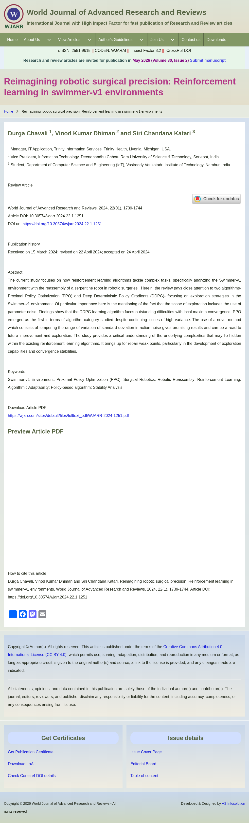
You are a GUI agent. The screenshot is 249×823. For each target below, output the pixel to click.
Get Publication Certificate (30, 752)
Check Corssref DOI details (32, 776)
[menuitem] (12, 39)
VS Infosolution (233, 803)
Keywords (16, 372)
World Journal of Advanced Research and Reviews (116, 12)
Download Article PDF (27, 408)
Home (8, 111)
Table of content (144, 776)
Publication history (24, 244)
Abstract (15, 272)
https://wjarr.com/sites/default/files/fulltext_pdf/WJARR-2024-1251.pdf (68, 415)
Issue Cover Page (146, 752)
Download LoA (21, 764)
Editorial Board (143, 764)
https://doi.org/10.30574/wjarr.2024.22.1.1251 (62, 224)
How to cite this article (27, 573)
